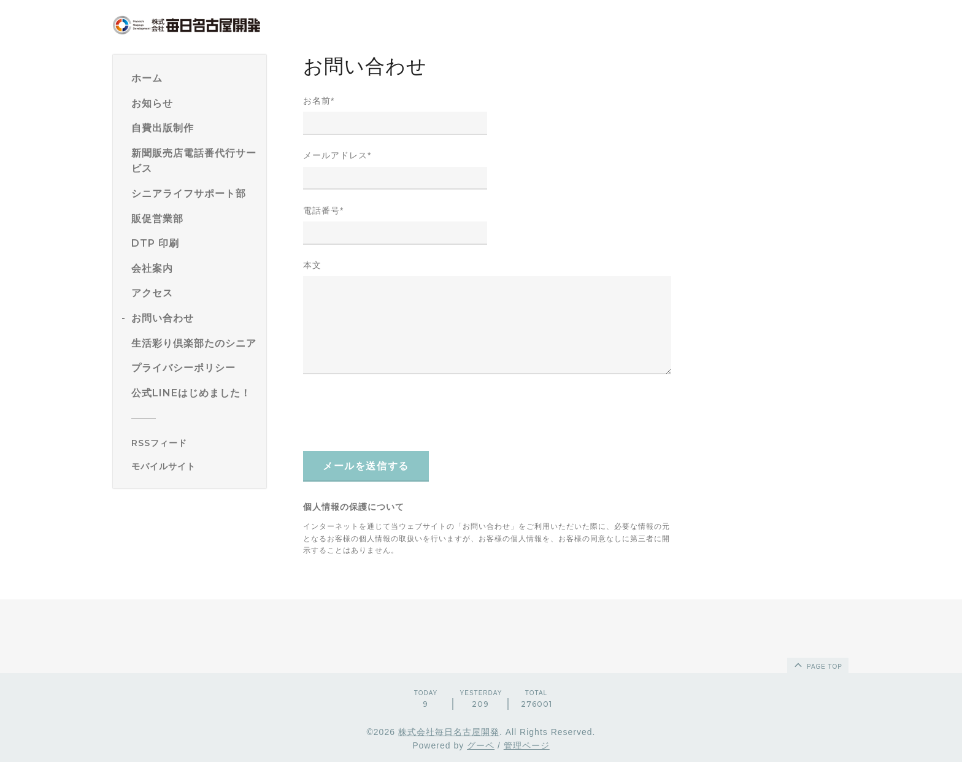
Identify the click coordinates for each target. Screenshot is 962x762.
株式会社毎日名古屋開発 (448, 732)
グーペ (480, 745)
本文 (312, 265)
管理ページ (527, 745)
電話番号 (323, 210)
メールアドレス (337, 155)
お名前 (318, 101)
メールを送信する (366, 466)
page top (817, 664)
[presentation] (396, 412)
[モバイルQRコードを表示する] (194, 466)
